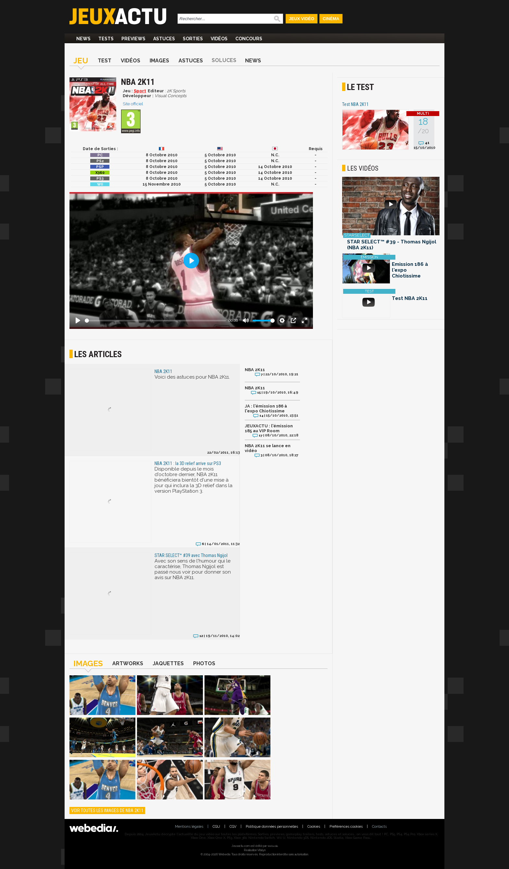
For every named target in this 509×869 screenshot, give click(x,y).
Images (159, 61)
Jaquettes (168, 663)
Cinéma (331, 18)
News (83, 38)
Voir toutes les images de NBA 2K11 (107, 810)
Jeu (80, 60)
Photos (204, 663)
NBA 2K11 (255, 369)
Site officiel (133, 103)
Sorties (193, 38)
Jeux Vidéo (301, 18)
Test (104, 61)
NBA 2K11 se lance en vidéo (268, 448)
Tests (106, 38)
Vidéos (219, 38)
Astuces (164, 38)
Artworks (127, 663)
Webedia (272, 846)
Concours (248, 38)
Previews (133, 38)
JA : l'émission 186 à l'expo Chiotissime (266, 408)
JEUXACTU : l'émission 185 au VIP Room (269, 428)
